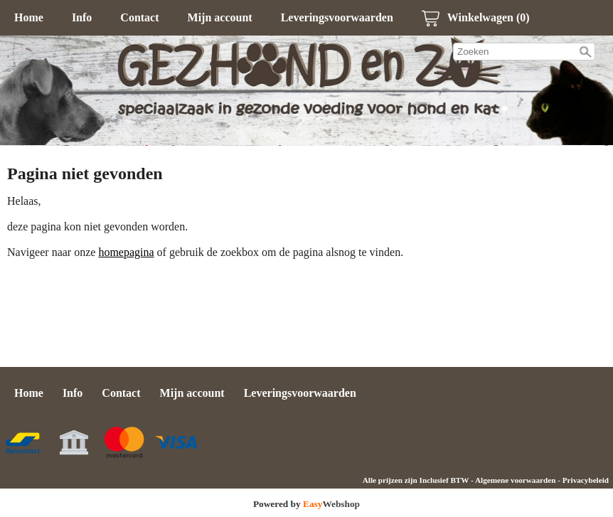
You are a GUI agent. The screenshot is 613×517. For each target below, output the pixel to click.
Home (28, 17)
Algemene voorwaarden (515, 480)
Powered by (306, 504)
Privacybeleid (586, 480)
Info (82, 17)
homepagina (126, 252)
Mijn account (220, 17)
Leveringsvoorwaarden (337, 17)
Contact (139, 17)
